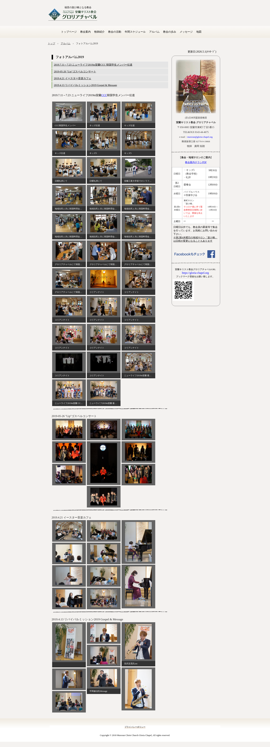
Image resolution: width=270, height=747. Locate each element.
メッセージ (186, 31)
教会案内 (85, 31)
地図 (198, 31)
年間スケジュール (135, 31)
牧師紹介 (99, 31)
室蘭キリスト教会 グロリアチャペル (72, 14)
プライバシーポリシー (135, 727)
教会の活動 (114, 31)
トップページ (69, 31)
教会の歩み (169, 31)
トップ (51, 43)
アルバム (154, 31)
